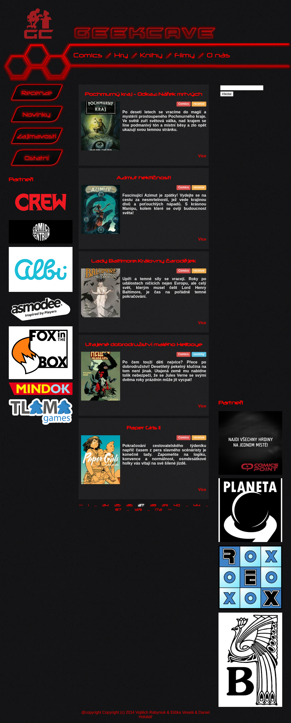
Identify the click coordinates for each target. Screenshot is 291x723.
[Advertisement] (236, 170)
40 (177, 505)
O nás (218, 55)
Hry (121, 55)
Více (202, 156)
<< (81, 505)
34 (105, 505)
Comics (87, 55)
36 (129, 505)
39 (165, 505)
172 (158, 510)
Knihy (151, 55)
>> (170, 510)
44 (196, 505)
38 (153, 505)
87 (118, 510)
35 (117, 505)
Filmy (185, 55)
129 (138, 510)
